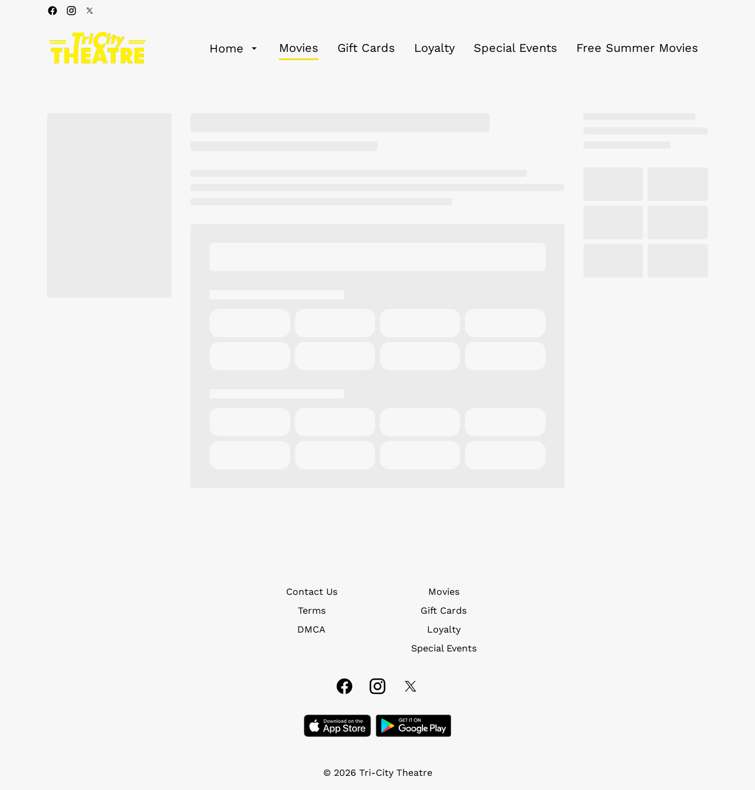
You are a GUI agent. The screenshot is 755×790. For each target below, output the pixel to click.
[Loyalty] (434, 48)
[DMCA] (311, 629)
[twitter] (89, 10)
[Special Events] (515, 48)
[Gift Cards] (366, 48)
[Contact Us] (311, 591)
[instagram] (71, 10)
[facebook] (52, 10)
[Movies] (299, 48)
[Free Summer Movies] (637, 48)
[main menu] (453, 48)
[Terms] (312, 610)
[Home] (234, 48)
